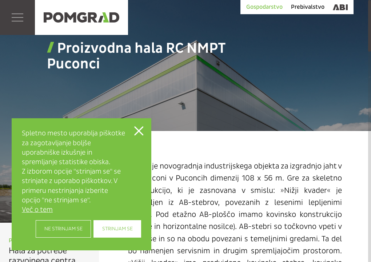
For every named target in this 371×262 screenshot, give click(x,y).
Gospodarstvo (264, 6)
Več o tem (37, 210)
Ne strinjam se (63, 229)
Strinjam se (117, 229)
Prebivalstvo (307, 6)
